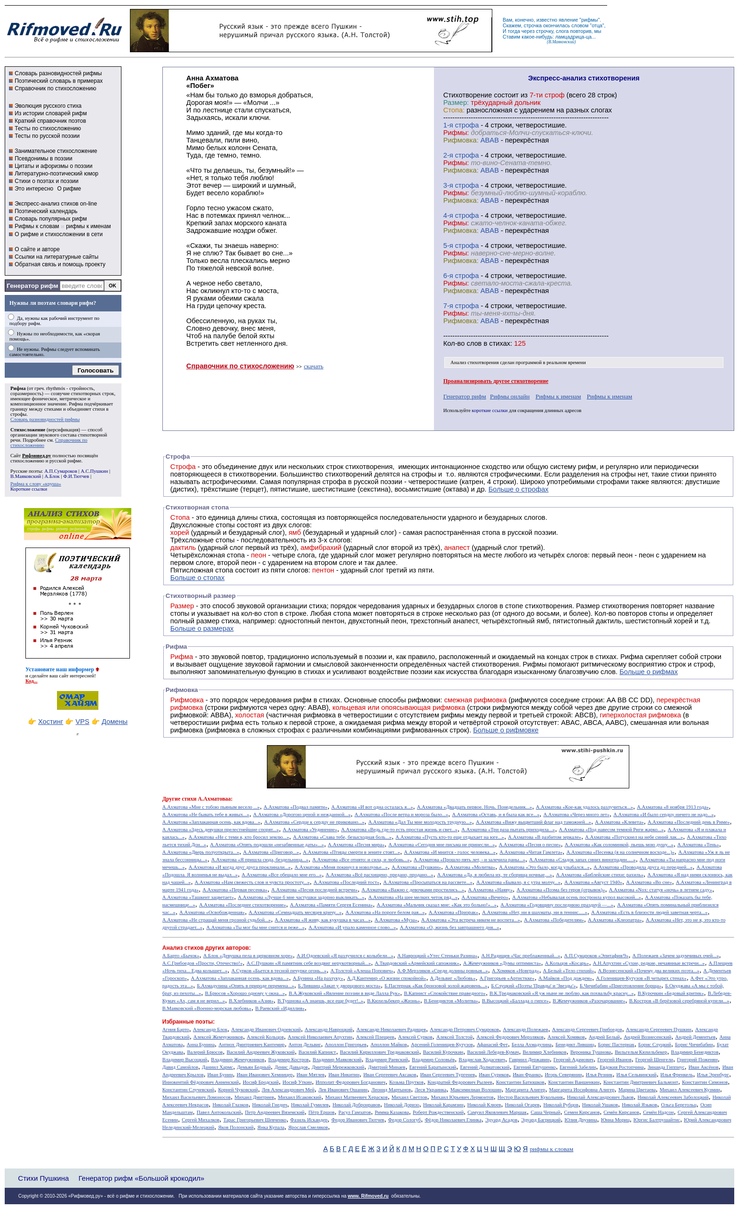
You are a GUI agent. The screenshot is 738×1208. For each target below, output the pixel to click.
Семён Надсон (658, 1112)
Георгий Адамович (574, 1059)
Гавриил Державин (529, 1059)
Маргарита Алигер (525, 1089)
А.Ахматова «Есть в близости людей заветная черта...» (649, 912)
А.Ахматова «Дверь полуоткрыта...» (200, 852)
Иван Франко (527, 1074)
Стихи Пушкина (43, 1178)
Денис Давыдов (291, 1067)
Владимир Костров (288, 1059)
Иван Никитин (344, 1074)
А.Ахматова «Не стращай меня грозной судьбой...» (216, 919)
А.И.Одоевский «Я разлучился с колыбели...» (345, 955)
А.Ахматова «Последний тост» (346, 882)
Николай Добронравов (356, 1104)
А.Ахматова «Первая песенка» (234, 889)
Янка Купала (270, 1127)
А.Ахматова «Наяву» (490, 889)
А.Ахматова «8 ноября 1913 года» (673, 807)
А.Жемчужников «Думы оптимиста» (502, 963)
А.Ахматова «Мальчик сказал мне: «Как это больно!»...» (437, 904)
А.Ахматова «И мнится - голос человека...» (450, 852)
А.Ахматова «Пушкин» (416, 867)
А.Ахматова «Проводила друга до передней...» (643, 867)
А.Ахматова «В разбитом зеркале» (544, 837)
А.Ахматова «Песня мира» (356, 844)
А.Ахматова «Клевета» (619, 822)
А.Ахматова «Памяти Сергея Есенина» (331, 904)
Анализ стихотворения (474, 362)
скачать (313, 366)
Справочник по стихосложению (55, 88)
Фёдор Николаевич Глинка (453, 1119)
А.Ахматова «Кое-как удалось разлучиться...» (584, 807)
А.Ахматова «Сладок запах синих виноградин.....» (582, 859)
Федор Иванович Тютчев (357, 1119)
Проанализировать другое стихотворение (495, 381)
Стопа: (454, 110)
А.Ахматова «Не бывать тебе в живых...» (205, 814)
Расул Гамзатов (354, 1112)
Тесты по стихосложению (48, 128)
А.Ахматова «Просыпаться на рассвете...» (427, 882)
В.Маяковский (25, 476)
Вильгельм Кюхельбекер (641, 1052)
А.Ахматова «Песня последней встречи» (314, 889)
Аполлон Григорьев (346, 1044)
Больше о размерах (202, 628)
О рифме (69, 188)
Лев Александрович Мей (288, 1089)
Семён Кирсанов (621, 1112)
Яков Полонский (235, 1127)
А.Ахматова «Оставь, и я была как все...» (495, 814)
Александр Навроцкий (329, 1029)
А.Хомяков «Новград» (515, 970)
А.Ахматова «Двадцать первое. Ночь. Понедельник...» (474, 807)
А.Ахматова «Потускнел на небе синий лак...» (634, 837)
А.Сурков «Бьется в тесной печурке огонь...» (279, 970)
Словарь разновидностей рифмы (58, 73)
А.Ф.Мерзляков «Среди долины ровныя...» (442, 970)
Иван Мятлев (311, 1074)
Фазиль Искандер (309, 1119)
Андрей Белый (604, 1037)
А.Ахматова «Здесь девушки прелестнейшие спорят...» (220, 829)
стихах (499, 343)
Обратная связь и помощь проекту (60, 264)
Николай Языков (639, 1104)
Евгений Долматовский (484, 1067)
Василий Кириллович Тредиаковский (379, 1052)
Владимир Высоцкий (184, 1059)
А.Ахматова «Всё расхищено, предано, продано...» (379, 874)
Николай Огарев (522, 1104)
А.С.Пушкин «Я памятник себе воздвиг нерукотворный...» (309, 963)
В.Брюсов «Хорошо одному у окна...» (245, 993)
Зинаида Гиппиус (666, 1067)
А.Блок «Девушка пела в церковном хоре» (248, 955)
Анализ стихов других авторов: (206, 948)
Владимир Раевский (386, 1059)
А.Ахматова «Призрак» (453, 912)
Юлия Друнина (580, 1119)
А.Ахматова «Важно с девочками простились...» (412, 889)
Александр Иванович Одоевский (266, 1029)
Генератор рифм (32, 285)
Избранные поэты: (188, 1021)
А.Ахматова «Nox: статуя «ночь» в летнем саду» (661, 889)
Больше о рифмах (648, 672)
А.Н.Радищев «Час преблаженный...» (520, 955)
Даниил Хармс (217, 1067)
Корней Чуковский (238, 1089)
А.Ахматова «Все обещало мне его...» (281, 874)
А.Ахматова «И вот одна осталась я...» (372, 807)
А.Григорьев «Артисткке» (507, 978)
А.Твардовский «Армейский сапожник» (417, 963)
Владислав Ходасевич (481, 1059)
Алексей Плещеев (375, 1037)
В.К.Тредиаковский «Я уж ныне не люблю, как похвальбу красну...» (561, 993)
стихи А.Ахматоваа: (207, 798)
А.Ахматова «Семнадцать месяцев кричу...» (295, 912)
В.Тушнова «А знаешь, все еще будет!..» (320, 1000)
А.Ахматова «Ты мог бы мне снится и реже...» (255, 927)
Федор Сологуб (404, 1119)
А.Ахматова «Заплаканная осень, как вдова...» (211, 822)
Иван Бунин (220, 1074)
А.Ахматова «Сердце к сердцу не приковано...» (314, 822)
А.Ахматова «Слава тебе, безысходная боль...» (342, 837)
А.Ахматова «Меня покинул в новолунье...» (341, 867)
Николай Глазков (230, 1104)
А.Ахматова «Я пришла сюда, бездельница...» (260, 859)
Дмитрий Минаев (386, 1067)
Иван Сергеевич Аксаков (390, 1074)
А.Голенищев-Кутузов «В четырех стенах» (641, 978)
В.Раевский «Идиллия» (280, 1008)
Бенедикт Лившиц (574, 1044)
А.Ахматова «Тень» (698, 844)
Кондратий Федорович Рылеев (459, 1082)
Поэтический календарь (46, 211)
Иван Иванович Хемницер (265, 1074)
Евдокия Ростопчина (622, 1067)
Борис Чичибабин (694, 1044)
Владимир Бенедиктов (695, 1052)
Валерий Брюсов (205, 1052)
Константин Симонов (705, 1082)
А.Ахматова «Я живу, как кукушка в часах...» (323, 919)
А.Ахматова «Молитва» (470, 867)
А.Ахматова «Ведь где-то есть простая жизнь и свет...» (399, 829)
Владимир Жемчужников (238, 1059)
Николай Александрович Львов (600, 1097)
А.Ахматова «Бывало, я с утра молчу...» (518, 882)
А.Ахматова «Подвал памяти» (296, 807)
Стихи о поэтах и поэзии (46, 181)
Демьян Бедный (254, 1067)
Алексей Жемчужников (218, 1037)
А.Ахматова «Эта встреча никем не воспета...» (470, 919)
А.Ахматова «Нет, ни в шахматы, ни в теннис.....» (534, 912)
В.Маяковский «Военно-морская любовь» (206, 1008)
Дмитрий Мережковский (338, 1067)
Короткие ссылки (28, 489)
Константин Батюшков (520, 1082)
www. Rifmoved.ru (368, 1196)
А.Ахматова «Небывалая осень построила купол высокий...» (576, 897)
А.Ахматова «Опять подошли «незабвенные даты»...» (267, 844)
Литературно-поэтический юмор (56, 173)
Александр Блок (210, 1029)
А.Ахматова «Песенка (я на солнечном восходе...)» (620, 852)
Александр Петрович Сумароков (464, 1029)
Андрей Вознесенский (647, 1037)
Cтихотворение (467, 95)
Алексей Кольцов (265, 1037)
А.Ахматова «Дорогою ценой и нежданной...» (302, 814)
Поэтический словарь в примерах (59, 81)
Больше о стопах (197, 577)
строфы (18, 414)
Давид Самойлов (180, 1067)
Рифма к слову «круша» (35, 483)
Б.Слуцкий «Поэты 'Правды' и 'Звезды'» (533, 985)
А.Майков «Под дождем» (565, 978)
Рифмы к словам (37, 226)
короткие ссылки (489, 410)
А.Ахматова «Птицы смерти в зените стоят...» (352, 852)
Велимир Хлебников (545, 1052)
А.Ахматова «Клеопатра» (615, 919)
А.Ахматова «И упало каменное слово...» (352, 927)
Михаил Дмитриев (254, 1097)
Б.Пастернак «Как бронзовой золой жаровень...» (436, 985)
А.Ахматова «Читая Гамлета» (530, 852)
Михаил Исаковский (299, 1097)
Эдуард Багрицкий (541, 1119)
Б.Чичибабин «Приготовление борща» (620, 985)
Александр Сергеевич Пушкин (658, 1029)
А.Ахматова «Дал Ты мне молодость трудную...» (420, 822)
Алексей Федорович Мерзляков (510, 1037)
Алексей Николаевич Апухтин (320, 1037)
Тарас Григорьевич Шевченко (254, 1119)
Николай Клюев (484, 1104)
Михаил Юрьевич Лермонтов (462, 1097)
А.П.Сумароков (60, 471)
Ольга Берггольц (678, 1104)
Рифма (18, 388)
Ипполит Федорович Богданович (350, 1082)
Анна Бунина (201, 1044)
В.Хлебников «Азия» (251, 1000)
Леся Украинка (430, 1089)
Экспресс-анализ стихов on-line (56, 203)
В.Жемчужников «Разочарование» (589, 1000)
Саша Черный (545, 1112)
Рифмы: (456, 132)
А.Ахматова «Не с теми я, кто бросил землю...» (239, 837)
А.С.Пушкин (94, 471)
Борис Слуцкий (654, 1044)
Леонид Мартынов (391, 1089)
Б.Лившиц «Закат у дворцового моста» (339, 985)
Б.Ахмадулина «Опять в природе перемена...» (245, 985)
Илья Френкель (676, 1074)
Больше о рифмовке (505, 730)
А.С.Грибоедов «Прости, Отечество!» (202, 963)
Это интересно (34, 188)
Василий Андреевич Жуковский (261, 1052)
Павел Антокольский (219, 1112)
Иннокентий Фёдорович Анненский (200, 1082)
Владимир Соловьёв (433, 1059)
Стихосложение (27, 429)
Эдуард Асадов (501, 1119)
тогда (514, 31)
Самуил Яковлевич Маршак (497, 1112)
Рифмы (535, 664)
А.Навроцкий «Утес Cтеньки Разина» (437, 955)
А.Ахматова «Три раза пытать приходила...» (508, 829)
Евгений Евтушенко (534, 1067)
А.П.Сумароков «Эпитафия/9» (596, 955)
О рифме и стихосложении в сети (59, 234)
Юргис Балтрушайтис (657, 1119)
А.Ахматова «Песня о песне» (530, 844)
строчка (533, 25)
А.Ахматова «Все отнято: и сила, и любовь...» (361, 859)
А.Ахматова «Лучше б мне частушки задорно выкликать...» (301, 897)
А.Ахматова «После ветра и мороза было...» (401, 814)
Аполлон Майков (388, 1044)
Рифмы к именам (558, 396)
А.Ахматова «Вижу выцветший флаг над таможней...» (533, 822)
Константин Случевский (188, 1089)
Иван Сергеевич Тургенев (447, 1074)
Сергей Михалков (200, 1119)
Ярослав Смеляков (308, 1127)
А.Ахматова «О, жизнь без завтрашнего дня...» (449, 927)
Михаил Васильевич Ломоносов (196, 1097)
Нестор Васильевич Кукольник (530, 1097)
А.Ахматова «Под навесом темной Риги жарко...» (611, 829)
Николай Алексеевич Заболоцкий (673, 1097)
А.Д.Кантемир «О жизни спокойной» (386, 978)
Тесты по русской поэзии (47, 136)
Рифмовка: (461, 140)
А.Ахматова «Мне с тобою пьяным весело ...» (211, 807)
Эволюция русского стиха (48, 106)
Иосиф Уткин (297, 1082)
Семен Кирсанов (582, 1112)
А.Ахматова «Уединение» (310, 829)
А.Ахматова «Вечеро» (484, 897)
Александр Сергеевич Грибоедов (587, 1029)
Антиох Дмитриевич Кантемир (251, 1044)
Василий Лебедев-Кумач (493, 1052)
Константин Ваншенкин (574, 1082)
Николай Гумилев (310, 1104)
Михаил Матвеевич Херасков (356, 1097)
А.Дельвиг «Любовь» (453, 978)
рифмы (589, 20)
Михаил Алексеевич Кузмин (689, 1089)
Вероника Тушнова (590, 1052)
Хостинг (50, 721)
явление (568, 20)
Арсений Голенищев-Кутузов (442, 1044)
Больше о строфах (519, 489)
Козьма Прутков (406, 1082)
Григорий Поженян (697, 1059)
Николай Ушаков (600, 1104)
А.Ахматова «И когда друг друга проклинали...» (240, 867)
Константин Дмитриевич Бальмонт (640, 1082)
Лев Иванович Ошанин (342, 1089)
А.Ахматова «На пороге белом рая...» (385, 912)
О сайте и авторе (37, 249)
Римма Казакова (392, 1112)
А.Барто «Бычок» (181, 955)
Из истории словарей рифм (51, 113)
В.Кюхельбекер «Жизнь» (393, 1000)
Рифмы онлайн (510, 396)
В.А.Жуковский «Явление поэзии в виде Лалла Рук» (344, 993)
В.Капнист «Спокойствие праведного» (445, 993)
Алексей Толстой (454, 1037)
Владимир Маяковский (337, 1059)
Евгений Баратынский (433, 1067)
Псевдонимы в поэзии (43, 158)
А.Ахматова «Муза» (396, 919)
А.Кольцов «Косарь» (567, 963)
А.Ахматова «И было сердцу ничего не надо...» (663, 814)
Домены (115, 721)
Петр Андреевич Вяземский (275, 1112)
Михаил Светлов (409, 1097)
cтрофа (467, 125)
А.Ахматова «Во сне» (649, 882)
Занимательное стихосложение (56, 151)
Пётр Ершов (321, 1112)
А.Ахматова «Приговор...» (271, 852)
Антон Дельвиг (305, 1044)
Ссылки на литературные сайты (56, 257)
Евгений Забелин (578, 1067)
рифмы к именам (88, 226)
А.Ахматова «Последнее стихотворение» (242, 904)
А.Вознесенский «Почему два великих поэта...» (648, 970)
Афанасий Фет (492, 1044)
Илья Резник (599, 1074)
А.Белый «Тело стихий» (568, 970)
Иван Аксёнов (704, 1067)
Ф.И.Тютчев (76, 476)
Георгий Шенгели (654, 1059)
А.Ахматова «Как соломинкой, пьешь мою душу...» (619, 844)
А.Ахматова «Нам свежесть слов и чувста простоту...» (252, 882)
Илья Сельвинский (637, 1074)
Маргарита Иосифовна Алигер (582, 1089)
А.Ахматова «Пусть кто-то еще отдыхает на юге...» (449, 837)
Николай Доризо (401, 1104)
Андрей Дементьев (695, 1037)
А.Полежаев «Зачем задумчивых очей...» (676, 955)
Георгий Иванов (614, 1059)
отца (597, 25)
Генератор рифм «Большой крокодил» (141, 1178)
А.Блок (52, 476)
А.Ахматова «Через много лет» (576, 814)
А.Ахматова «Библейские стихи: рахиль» (599, 874)
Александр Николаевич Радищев (391, 1029)
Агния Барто (175, 1029)
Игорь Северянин (563, 1074)
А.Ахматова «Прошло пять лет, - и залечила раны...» (469, 859)
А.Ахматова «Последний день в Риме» (689, 822)
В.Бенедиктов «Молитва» (451, 1000)
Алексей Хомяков (566, 1037)
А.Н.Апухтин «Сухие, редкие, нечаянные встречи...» (649, 963)
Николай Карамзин (443, 1104)
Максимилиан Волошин (476, 1089)
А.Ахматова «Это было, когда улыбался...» (544, 867)
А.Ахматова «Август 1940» (593, 882)
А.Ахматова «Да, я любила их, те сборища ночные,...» (494, 874)
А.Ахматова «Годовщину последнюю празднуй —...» (556, 904)
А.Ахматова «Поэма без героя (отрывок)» (560, 889)
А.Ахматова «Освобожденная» (212, 912)
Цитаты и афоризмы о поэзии (53, 166)
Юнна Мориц (615, 1119)
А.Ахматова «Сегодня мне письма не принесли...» (441, 844)
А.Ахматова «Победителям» (554, 919)
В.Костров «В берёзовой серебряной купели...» (679, 1000)
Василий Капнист (317, 1052)
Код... (31, 680)
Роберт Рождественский (438, 1112)
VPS (82, 721)
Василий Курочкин (443, 1052)
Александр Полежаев (525, 1029)
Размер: (456, 102)
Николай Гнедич (269, 1104)
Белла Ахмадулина (532, 1044)
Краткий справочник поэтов (50, 121)
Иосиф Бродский (261, 1082)
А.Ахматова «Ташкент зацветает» (198, 897)
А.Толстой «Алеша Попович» (361, 970)
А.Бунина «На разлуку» (318, 978)
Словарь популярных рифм (51, 218)
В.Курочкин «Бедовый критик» (671, 993)
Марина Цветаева (637, 1089)
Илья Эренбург (713, 1074)
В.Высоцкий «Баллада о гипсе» (515, 1000)
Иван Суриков (494, 1074)
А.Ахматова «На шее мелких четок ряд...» (412, 897)
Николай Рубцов (560, 1104)
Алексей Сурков (415, 1037)
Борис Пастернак (616, 1044)
